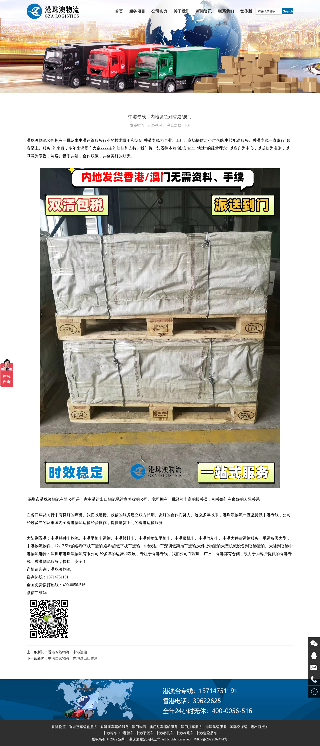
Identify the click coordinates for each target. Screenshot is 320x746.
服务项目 (137, 11)
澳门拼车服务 (191, 727)
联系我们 (226, 11)
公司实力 (159, 11)
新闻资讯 (204, 11)
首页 (119, 11)
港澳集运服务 (216, 727)
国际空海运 (239, 727)
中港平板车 (145, 733)
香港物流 (59, 727)
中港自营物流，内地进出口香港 (73, 658)
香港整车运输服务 (83, 727)
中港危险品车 (206, 733)
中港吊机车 (165, 733)
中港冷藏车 (185, 733)
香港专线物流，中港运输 (67, 652)
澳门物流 (139, 727)
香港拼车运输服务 (114, 727)
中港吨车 (110, 733)
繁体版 (246, 11)
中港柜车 (126, 733)
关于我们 (182, 11)
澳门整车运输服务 (163, 727)
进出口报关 (259, 727)
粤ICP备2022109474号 (211, 739)
